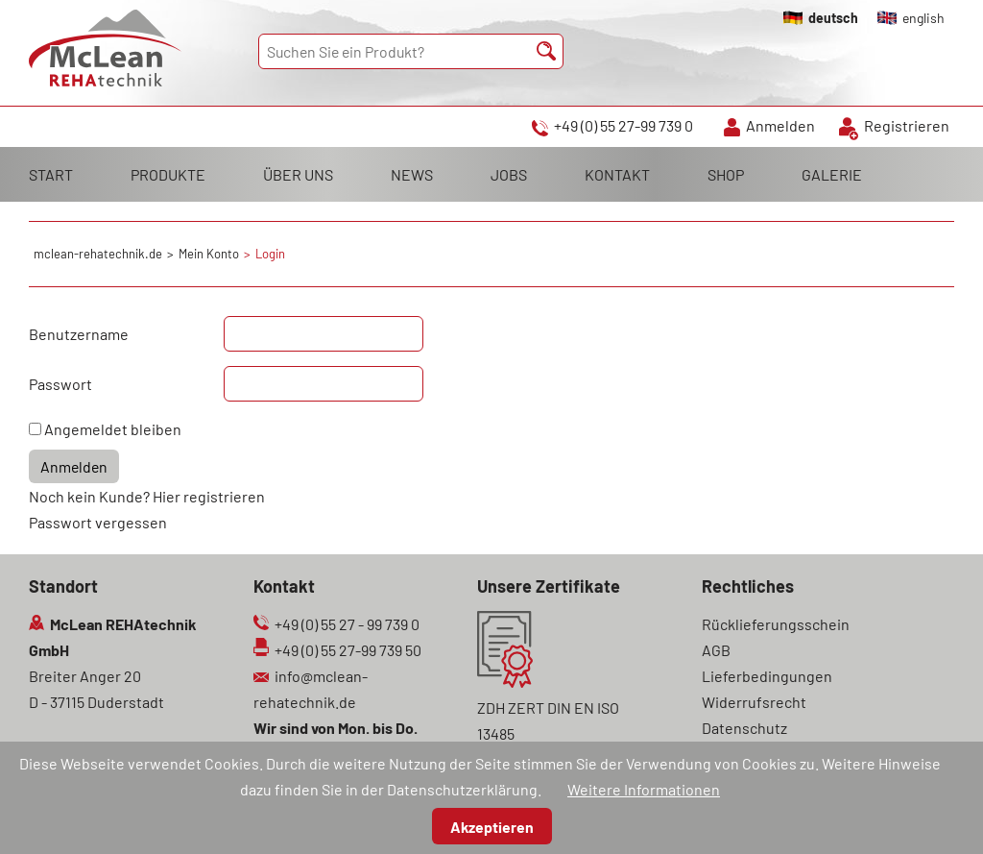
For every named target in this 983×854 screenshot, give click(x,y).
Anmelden (780, 125)
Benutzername (79, 334)
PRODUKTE (168, 174)
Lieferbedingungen (767, 676)
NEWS (412, 174)
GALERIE (832, 174)
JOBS (509, 174)
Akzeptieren (492, 826)
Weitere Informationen (643, 789)
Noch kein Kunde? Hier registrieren (147, 496)
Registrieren (906, 125)
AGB (716, 650)
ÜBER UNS (298, 174)
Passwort (60, 384)
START (51, 174)
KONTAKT (617, 174)
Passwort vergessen (98, 522)
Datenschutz (744, 728)
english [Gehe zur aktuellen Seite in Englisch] (923, 18)
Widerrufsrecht (754, 702)
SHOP (725, 174)
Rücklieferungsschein (776, 624)
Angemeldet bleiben (112, 429)
